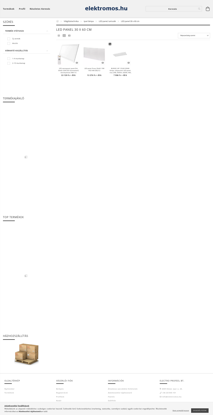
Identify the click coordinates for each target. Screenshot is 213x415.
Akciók (15, 43)
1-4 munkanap (18, 59)
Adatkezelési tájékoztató (120, 393)
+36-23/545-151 (169, 393)
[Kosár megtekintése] (9, 9)
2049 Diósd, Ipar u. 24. (172, 389)
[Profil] (22, 9)
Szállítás (112, 401)
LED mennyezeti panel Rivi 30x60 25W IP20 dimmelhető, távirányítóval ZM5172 (68, 70)
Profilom (60, 397)
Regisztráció (62, 393)
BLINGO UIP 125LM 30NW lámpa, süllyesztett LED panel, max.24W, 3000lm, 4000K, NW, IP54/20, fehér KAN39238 (120, 70)
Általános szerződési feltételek (123, 389)
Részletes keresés (40, 9)
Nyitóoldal (9, 389)
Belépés (60, 389)
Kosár (59, 401)
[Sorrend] (194, 35)
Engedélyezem (199, 410)
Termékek (9, 393)
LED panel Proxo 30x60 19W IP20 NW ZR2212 (94, 69)
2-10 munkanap (18, 63)
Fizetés (111, 397)
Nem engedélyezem (181, 410)
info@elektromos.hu (171, 397)
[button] (68, 54)
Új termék (16, 39)
